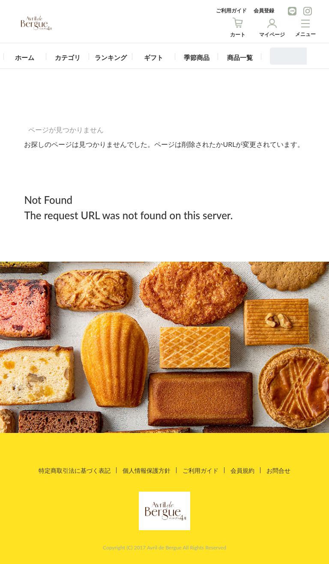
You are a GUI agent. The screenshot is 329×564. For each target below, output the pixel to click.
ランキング (111, 57)
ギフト (153, 57)
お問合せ (278, 470)
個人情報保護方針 (146, 470)
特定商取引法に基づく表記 (75, 470)
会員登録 (264, 10)
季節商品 (196, 57)
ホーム (24, 57)
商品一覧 (240, 57)
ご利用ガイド (231, 10)
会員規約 (242, 470)
